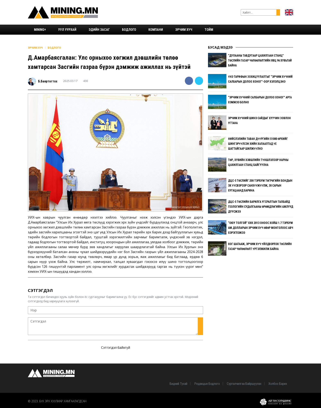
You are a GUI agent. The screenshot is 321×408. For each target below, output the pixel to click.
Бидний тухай (178, 384)
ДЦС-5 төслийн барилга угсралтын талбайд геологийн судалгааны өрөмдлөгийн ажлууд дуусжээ (260, 206)
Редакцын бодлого (207, 384)
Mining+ (40, 30)
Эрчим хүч (183, 30)
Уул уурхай (67, 30)
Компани (155, 30)
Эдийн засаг (99, 30)
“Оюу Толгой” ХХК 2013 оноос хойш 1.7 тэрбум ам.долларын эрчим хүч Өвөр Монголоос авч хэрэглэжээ (260, 227)
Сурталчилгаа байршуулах (244, 384)
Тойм (209, 30)
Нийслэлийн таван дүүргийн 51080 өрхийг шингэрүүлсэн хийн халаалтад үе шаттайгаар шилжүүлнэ (258, 143)
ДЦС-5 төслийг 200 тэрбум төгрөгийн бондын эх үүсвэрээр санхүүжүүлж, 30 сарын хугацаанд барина (260, 185)
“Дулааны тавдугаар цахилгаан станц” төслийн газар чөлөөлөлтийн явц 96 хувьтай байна (260, 60)
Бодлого (129, 30)
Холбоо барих (277, 384)
